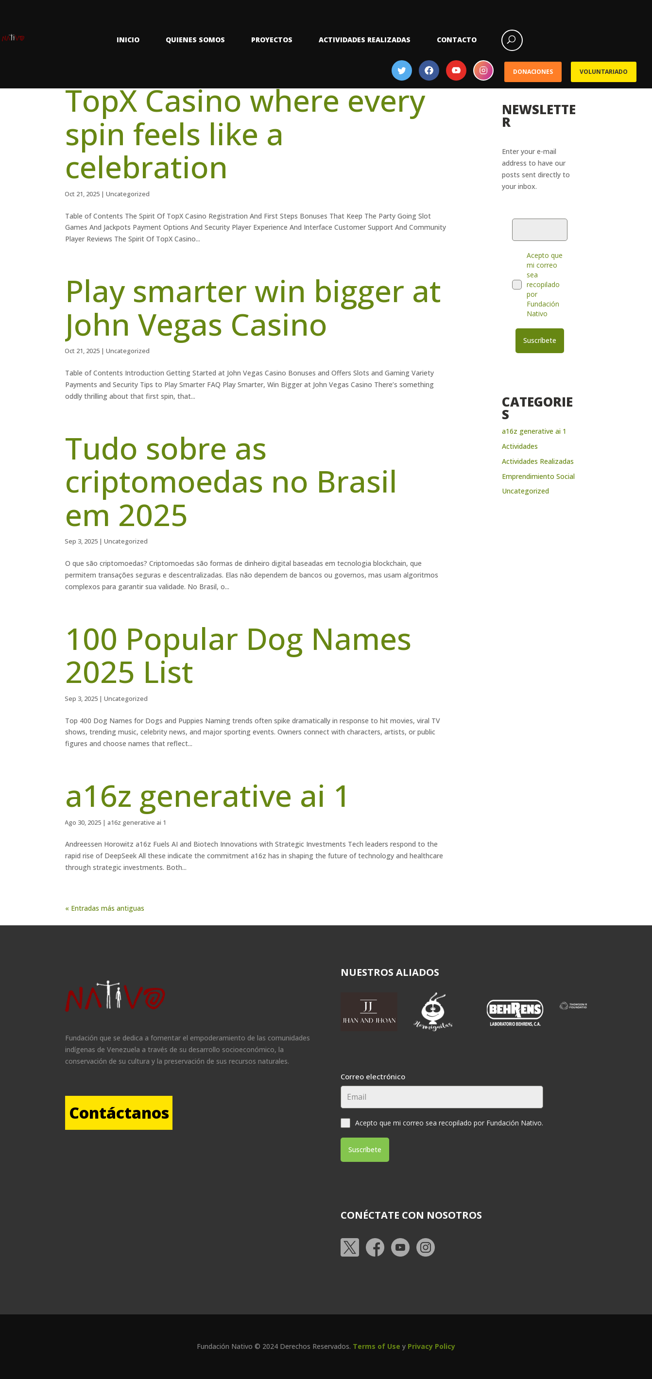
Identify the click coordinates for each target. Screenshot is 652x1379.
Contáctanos (137, 1112)
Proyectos (271, 39)
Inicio (128, 39)
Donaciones (533, 72)
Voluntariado (603, 72)
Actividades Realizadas (365, 39)
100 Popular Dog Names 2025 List (238, 654)
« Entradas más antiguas (104, 908)
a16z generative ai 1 (208, 795)
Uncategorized (128, 193)
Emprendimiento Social (538, 471)
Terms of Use (376, 1341)
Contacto (457, 39)
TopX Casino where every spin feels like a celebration (245, 133)
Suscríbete (539, 340)
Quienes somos (195, 39)
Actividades (520, 441)
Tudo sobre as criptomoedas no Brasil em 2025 (231, 481)
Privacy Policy (431, 1341)
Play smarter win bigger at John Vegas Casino (253, 307)
